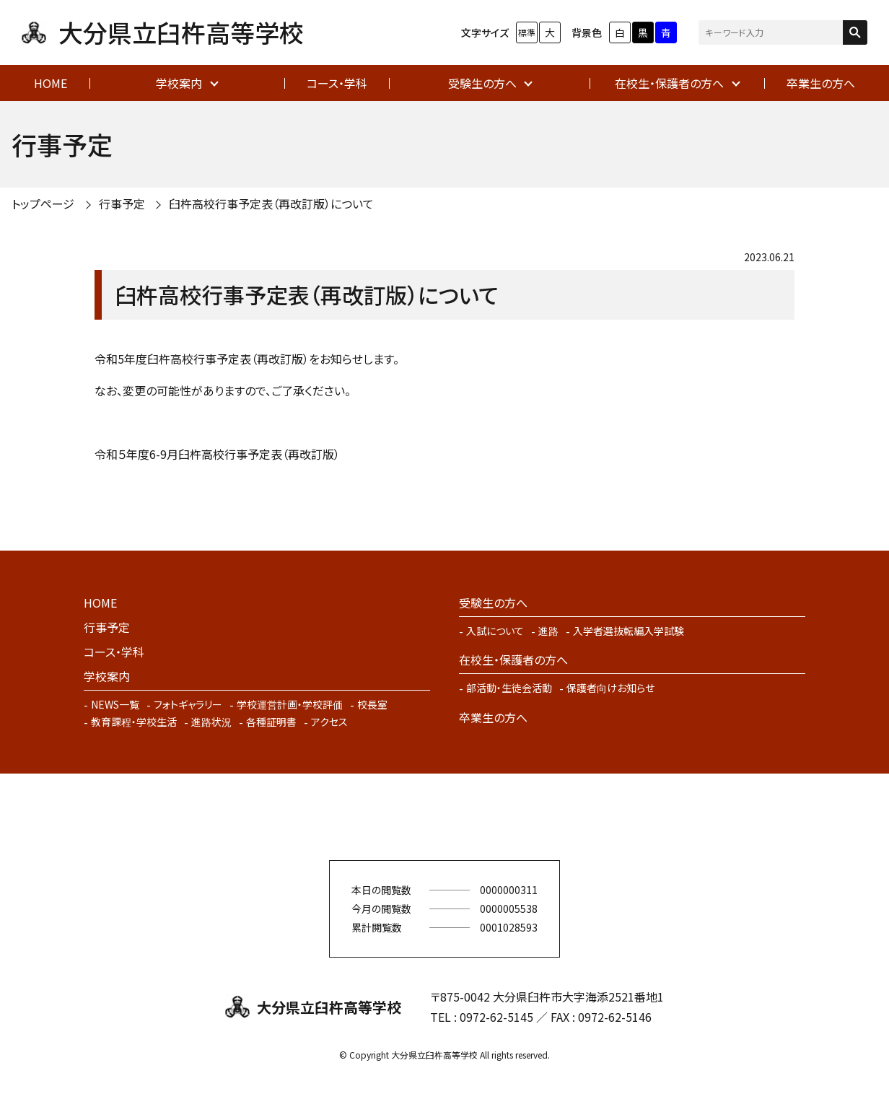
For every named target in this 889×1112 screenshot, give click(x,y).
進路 (548, 630)
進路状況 (211, 721)
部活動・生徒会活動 (509, 687)
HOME (50, 83)
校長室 (372, 704)
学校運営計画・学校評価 (290, 704)
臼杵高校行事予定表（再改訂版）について (271, 203)
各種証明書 (271, 721)
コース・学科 (337, 83)
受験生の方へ (482, 83)
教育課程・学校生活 (134, 721)
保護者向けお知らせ (610, 687)
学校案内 (179, 83)
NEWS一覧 (115, 704)
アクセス (329, 721)
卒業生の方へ (821, 83)
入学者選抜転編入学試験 (628, 630)
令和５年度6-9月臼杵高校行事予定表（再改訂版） (217, 454)
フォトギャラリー (188, 704)
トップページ (43, 203)
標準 (526, 32)
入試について (495, 630)
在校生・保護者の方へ (669, 83)
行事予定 (122, 203)
